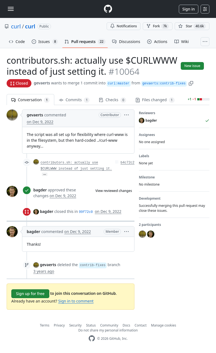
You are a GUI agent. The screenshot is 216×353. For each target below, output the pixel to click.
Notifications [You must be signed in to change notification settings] (123, 26)
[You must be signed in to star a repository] (192, 26)
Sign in (188, 9)
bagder (40, 189)
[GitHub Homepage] (91, 338)
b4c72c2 (127, 163)
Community (109, 325)
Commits (74, 100)
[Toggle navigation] (11, 9)
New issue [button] (192, 65)
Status (91, 325)
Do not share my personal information (108, 330)
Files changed (155, 100)
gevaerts (42, 82)
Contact (141, 325)
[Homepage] (108, 9)
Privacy (59, 325)
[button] (191, 83)
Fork (157, 26)
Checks (112, 100)
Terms (45, 325)
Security (75, 325)
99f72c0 (86, 212)
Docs (126, 325)
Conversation (30, 100)
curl (16, 26)
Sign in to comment (75, 301)
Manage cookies (163, 325)
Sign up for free (30, 293)
